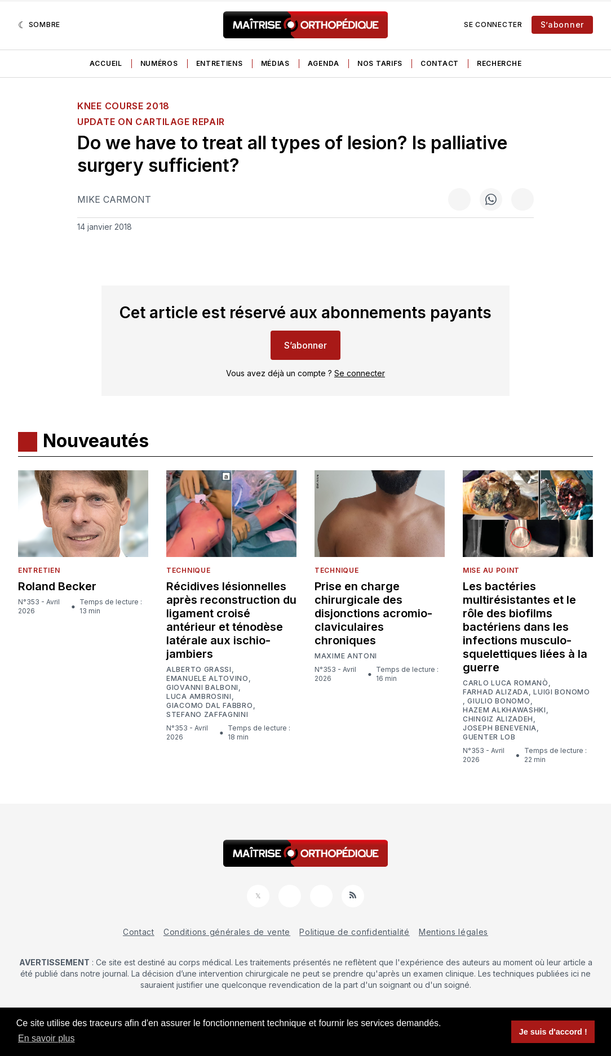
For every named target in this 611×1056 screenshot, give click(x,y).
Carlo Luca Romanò (505, 683)
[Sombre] (39, 24)
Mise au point (491, 570)
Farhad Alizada (496, 692)
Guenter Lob (489, 737)
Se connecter (493, 24)
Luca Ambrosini (199, 696)
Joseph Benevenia (500, 728)
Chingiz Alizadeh (498, 719)
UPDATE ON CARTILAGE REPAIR (151, 121)
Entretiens (219, 63)
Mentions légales (453, 932)
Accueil (106, 63)
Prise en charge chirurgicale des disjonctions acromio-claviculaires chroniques (373, 613)
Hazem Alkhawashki (504, 710)
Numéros (159, 63)
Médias (275, 63)
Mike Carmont (114, 199)
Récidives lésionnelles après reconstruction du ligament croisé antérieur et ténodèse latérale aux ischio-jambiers (231, 620)
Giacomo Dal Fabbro (209, 705)
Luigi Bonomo (561, 692)
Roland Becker (57, 586)
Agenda (323, 63)
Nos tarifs (379, 63)
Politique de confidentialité (354, 932)
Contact (439, 63)
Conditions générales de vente (226, 932)
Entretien (39, 570)
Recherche (499, 63)
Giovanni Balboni (202, 687)
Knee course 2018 (123, 106)
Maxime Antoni (346, 656)
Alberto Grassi (199, 669)
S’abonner (562, 24)
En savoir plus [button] (46, 1038)
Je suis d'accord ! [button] (553, 1031)
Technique (188, 570)
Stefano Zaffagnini (207, 714)
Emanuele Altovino (207, 678)
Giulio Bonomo (498, 701)
